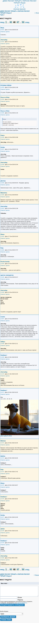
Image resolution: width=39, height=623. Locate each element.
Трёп (2, 15)
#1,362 (2, 236)
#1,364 (2, 263)
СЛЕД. (27, 22)
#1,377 (2, 517)
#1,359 (2, 182)
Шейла (3, 456)
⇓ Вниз (36, 13)
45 (11, 22)
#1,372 (2, 442)
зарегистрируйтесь (22, 602)
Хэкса (2, 135)
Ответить (3, 31)
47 (18, 22)
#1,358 (2, 164)
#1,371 (2, 392)
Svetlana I (4, 355)
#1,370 (2, 374)
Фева (2, 28)
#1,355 (2, 113)
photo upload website (6, 436)
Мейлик (3, 441)
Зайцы (3, 341)
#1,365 (2, 277)
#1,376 (2, 498)
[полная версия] (19, 9)
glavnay (3, 181)
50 (23, 22)
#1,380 (2, 557)
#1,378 (2, 530)
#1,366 (2, 292)
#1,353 (2, 87)
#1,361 (2, 208)
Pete (2, 248)
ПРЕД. (2, 22)
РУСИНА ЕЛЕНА (6, 85)
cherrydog (4, 39)
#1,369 (2, 357)
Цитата (8, 31)
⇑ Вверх (36, 575)
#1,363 (2, 250)
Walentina (4, 193)
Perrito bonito (5, 261)
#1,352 (2, 41)
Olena (2, 234)
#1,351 (2, 29)
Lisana (3, 316)
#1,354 (2, 99)
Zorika (3, 147)
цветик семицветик (7, 275)
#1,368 (2, 343)
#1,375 (2, 485)
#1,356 (2, 137)
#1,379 (2, 542)
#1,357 (2, 149)
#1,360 (2, 194)
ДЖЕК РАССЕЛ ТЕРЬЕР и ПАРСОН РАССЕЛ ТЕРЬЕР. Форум (19, 2)
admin (3, 529)
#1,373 (2, 458)
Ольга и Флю (5, 97)
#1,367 (2, 318)
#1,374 (2, 471)
